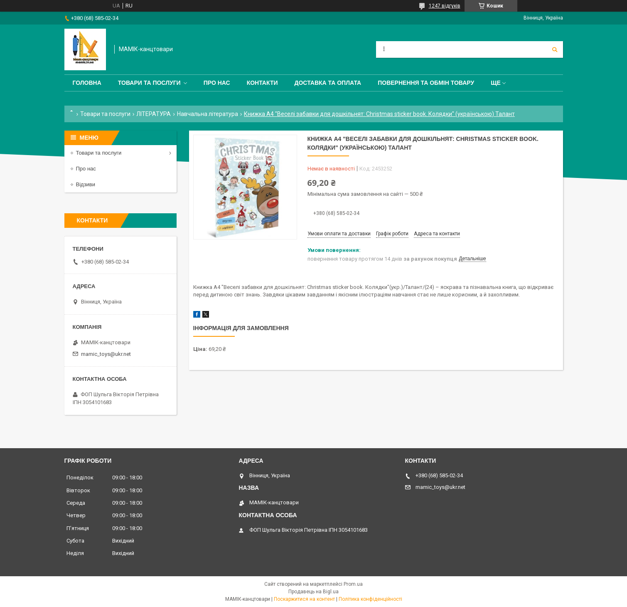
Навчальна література (207, 114)
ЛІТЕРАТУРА (153, 114)
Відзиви (86, 184)
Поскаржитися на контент (304, 599)
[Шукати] (554, 49)
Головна (87, 82)
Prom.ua (353, 584)
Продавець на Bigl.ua (313, 592)
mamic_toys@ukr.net (106, 354)
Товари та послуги (149, 82)
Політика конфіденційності (370, 599)
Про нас (217, 82)
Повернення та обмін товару (426, 82)
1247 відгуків (444, 6)
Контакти (262, 82)
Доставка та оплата (328, 82)
